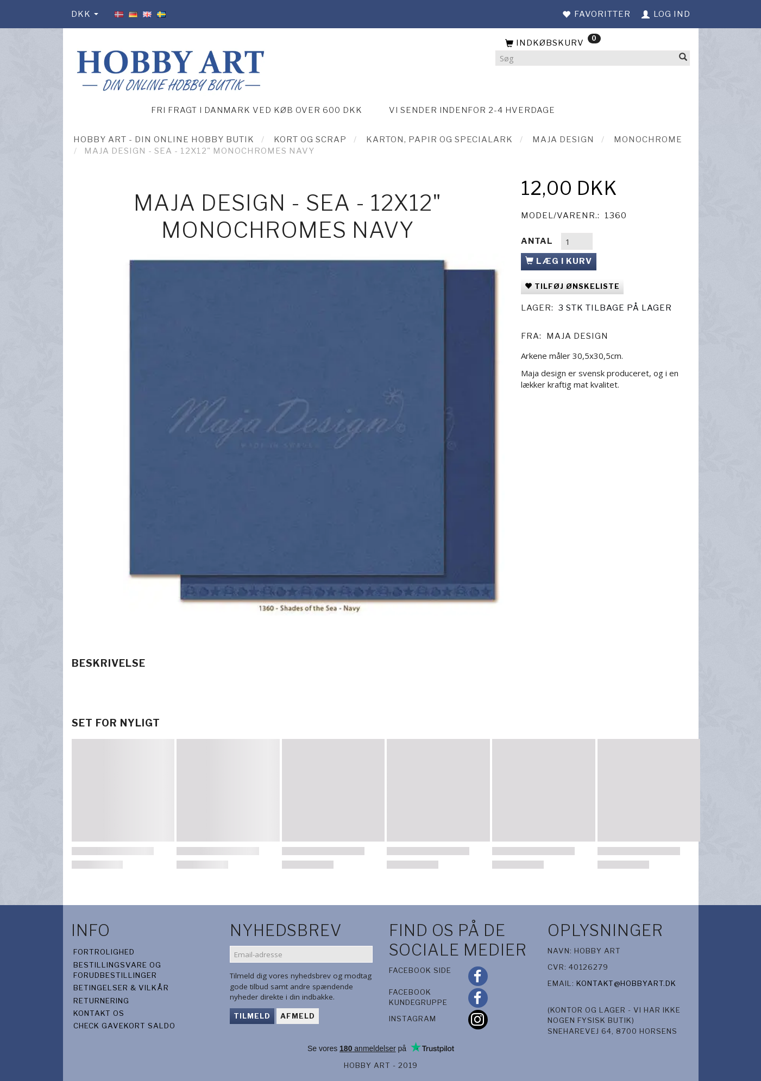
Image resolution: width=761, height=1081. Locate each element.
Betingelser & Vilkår (121, 987)
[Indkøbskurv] (592, 43)
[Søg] (683, 58)
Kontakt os (98, 1013)
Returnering (101, 1000)
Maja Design (577, 336)
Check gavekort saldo (124, 1025)
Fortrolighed (104, 951)
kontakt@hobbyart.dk (626, 983)
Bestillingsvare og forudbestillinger (117, 969)
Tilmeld (252, 1016)
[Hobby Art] (169, 68)
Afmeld (297, 1016)
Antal (538, 241)
